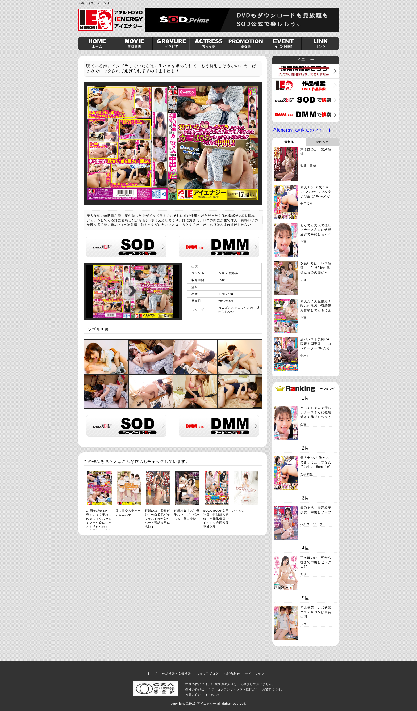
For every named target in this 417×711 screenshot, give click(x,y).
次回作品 (322, 141)
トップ (152, 673)
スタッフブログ (207, 673)
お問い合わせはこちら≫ (202, 694)
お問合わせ (232, 673)
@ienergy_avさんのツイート (302, 130)
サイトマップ (254, 673)
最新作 (289, 141)
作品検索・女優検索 (176, 673)
